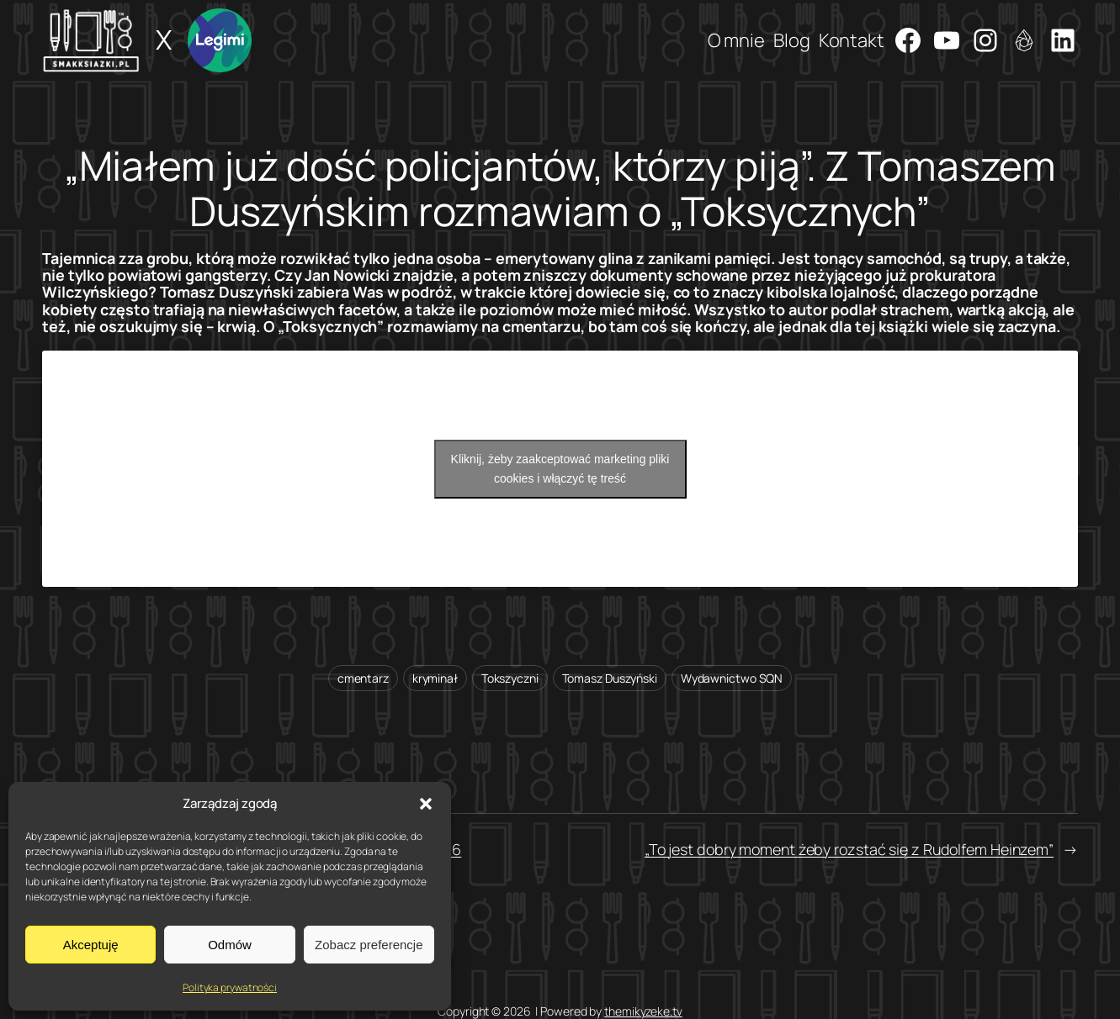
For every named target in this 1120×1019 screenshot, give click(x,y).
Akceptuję (91, 944)
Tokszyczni (510, 678)
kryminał (435, 678)
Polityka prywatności (230, 987)
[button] (425, 803)
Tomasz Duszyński (609, 678)
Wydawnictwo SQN (732, 678)
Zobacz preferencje (368, 944)
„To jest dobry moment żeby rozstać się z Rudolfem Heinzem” (849, 849)
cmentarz (363, 678)
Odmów (230, 944)
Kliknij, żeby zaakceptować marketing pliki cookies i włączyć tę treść (560, 468)
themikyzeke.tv (643, 1011)
